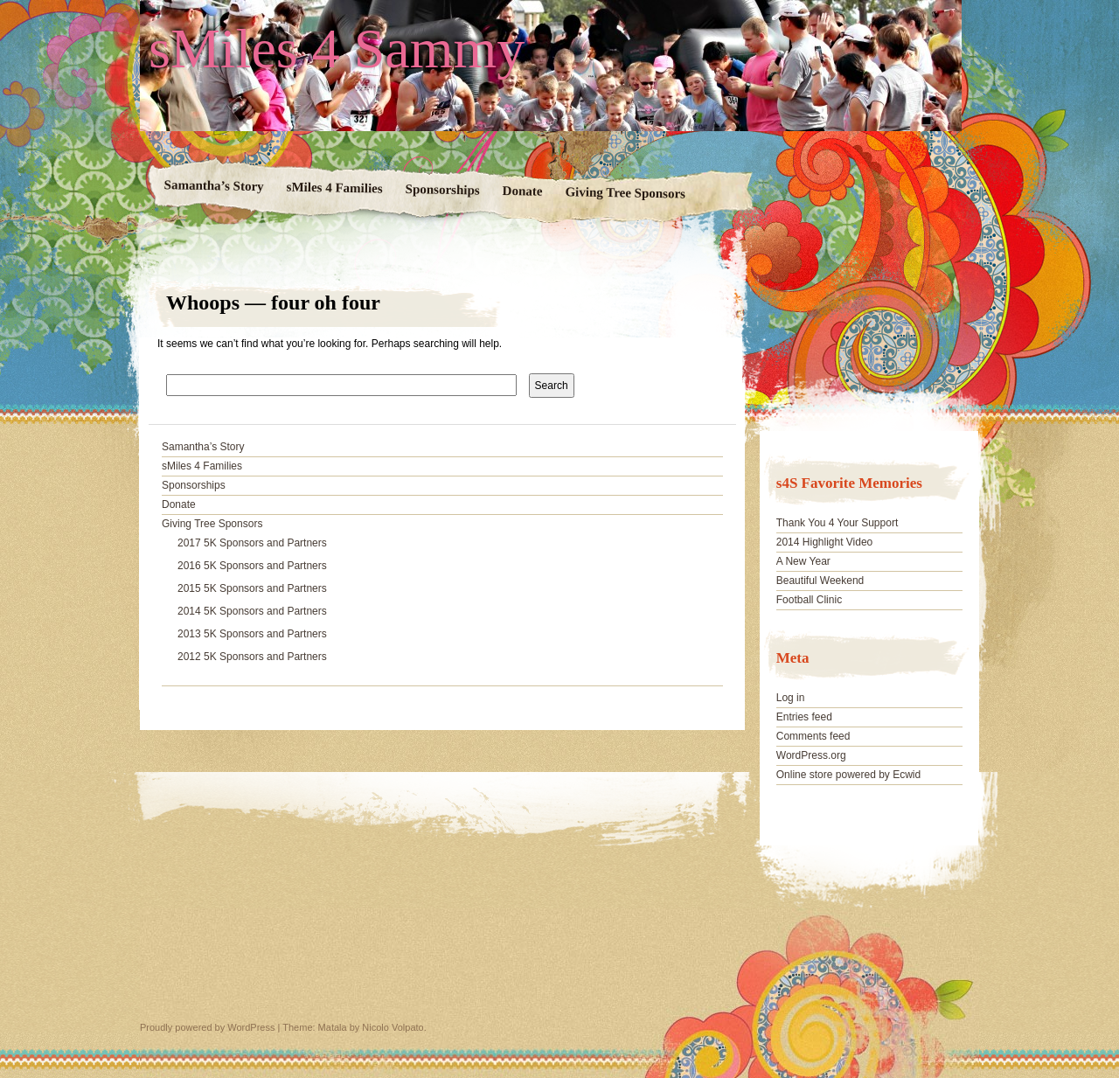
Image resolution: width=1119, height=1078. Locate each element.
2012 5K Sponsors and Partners (252, 656)
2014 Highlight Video (824, 542)
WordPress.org (811, 755)
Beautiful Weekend (820, 580)
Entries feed (804, 717)
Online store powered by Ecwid (848, 775)
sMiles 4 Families (335, 188)
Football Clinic (809, 600)
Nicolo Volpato (392, 1027)
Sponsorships (443, 189)
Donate (523, 191)
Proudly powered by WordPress (207, 1027)
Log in (790, 698)
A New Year (803, 561)
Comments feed (813, 736)
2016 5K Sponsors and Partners (252, 566)
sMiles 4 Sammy (337, 49)
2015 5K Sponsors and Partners (252, 588)
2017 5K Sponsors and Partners (252, 543)
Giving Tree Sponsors (625, 192)
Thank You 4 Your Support (837, 523)
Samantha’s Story (214, 185)
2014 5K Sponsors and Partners (252, 611)
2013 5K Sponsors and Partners (252, 634)
